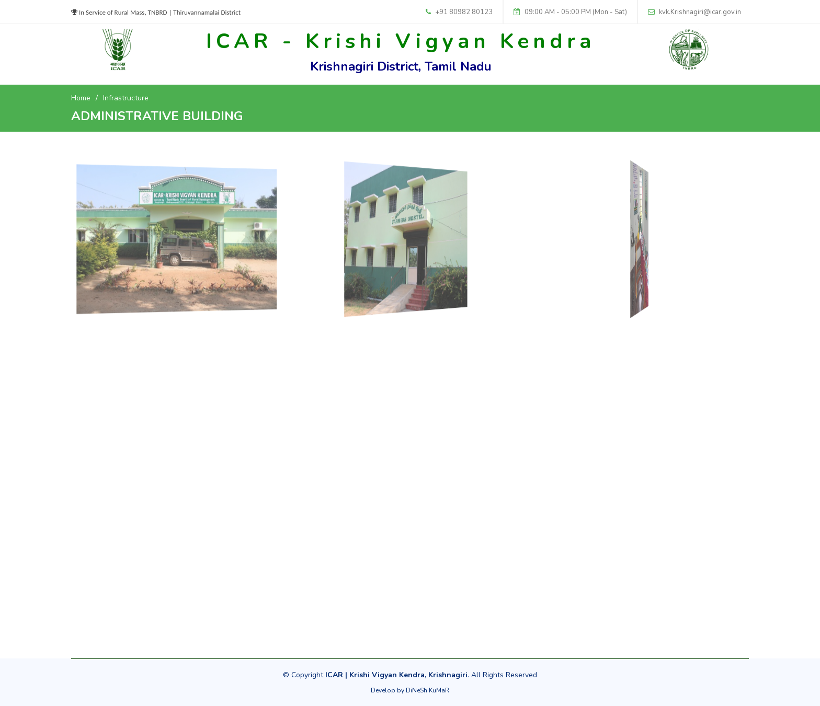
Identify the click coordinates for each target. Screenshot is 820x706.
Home (80, 98)
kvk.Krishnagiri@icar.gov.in (700, 12)
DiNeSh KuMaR (427, 690)
